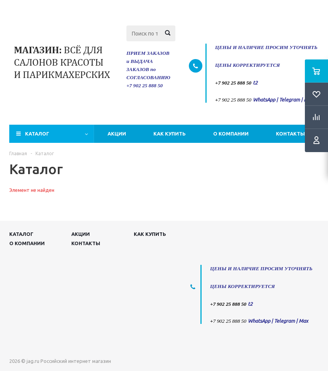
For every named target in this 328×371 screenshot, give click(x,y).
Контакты (290, 133)
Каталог (37, 133)
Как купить (169, 133)
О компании (231, 133)
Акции (117, 133)
